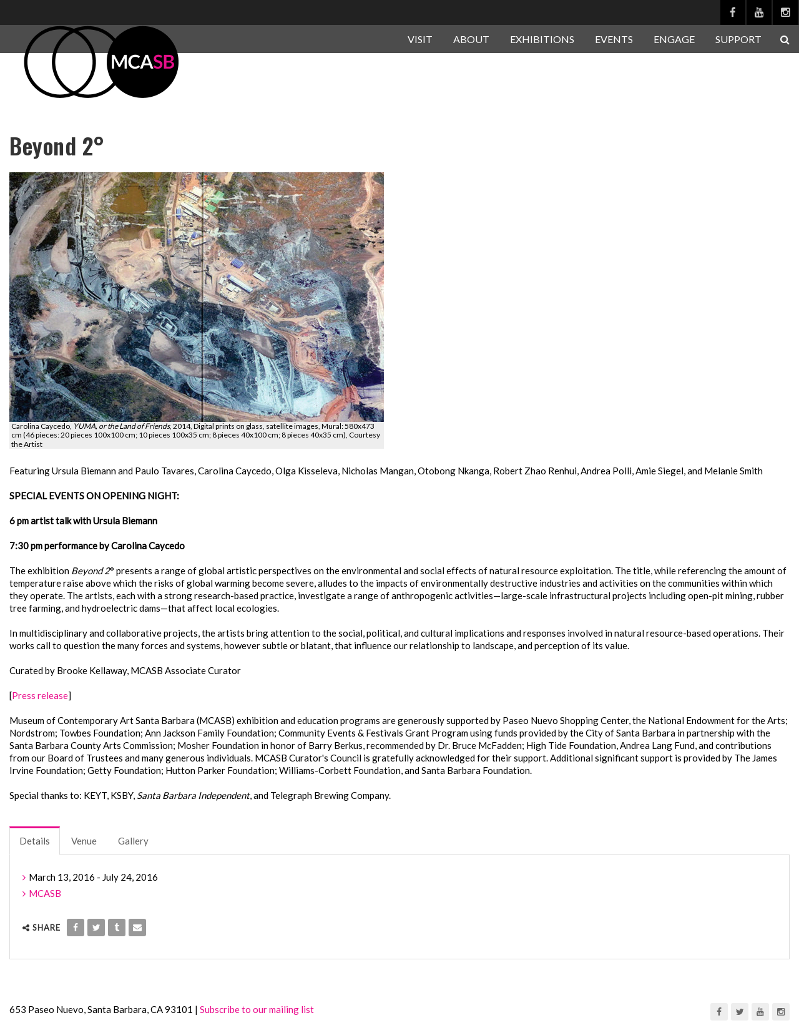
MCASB (45, 893)
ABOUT (471, 39)
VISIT (420, 39)
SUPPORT (738, 39)
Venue (84, 840)
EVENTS (614, 39)
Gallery (133, 840)
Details (34, 840)
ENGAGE (674, 39)
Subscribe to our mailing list (257, 1009)
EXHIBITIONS (542, 39)
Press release (40, 695)
